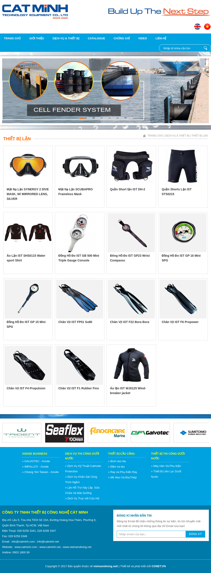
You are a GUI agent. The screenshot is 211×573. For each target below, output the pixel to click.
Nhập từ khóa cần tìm (205, 48)
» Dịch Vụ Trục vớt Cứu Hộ (82, 498)
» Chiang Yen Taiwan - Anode (40, 472)
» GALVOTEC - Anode (36, 461)
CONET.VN (159, 566)
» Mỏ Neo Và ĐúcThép (122, 477)
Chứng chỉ (122, 38)
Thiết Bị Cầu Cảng (121, 453)
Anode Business (34, 453)
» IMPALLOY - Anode (35, 466)
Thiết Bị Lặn (200, 135)
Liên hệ (160, 38)
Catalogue (96, 38)
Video (142, 38)
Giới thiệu (36, 38)
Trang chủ (12, 38)
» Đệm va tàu (116, 466)
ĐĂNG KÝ (195, 534)
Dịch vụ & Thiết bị (66, 38)
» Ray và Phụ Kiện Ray (122, 472)
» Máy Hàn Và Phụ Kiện (166, 466)
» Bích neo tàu (117, 461)
